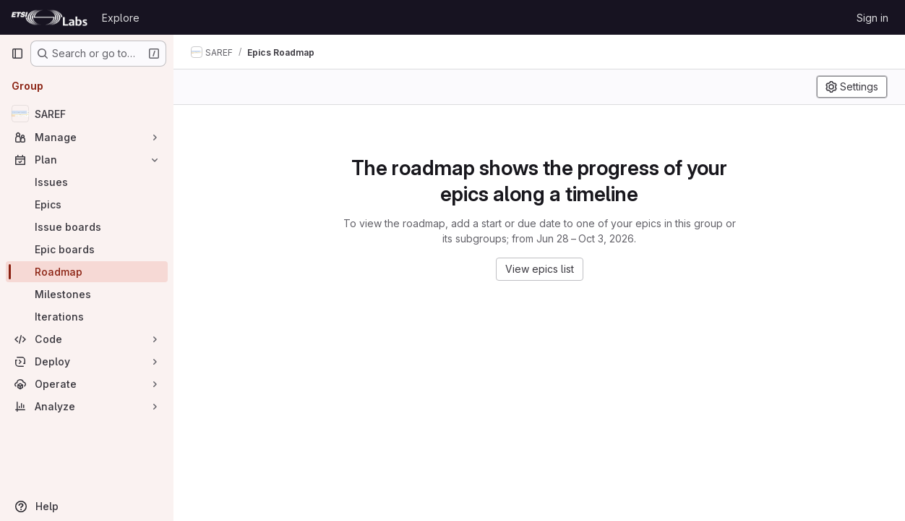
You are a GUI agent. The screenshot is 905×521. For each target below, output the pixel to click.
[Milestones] (87, 294)
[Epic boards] (87, 249)
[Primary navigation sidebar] (17, 53)
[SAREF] (87, 113)
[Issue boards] (87, 226)
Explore (121, 18)
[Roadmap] (87, 271)
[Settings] (852, 86)
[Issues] (87, 181)
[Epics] (87, 204)
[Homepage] (49, 17)
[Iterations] (87, 316)
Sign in (872, 18)
